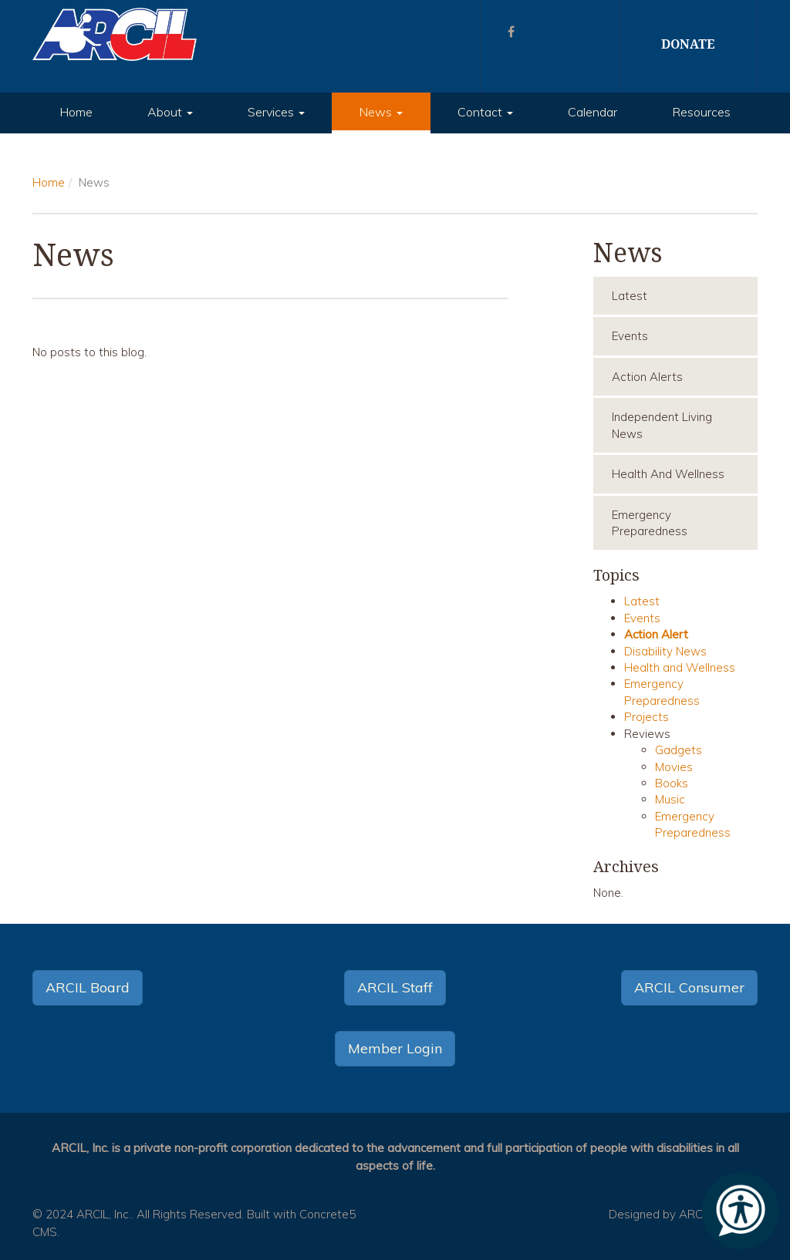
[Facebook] (511, 31)
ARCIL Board (88, 987)
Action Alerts (647, 376)
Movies (674, 767)
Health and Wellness (668, 474)
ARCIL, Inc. (103, 1214)
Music (670, 799)
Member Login (395, 1048)
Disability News (665, 651)
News (381, 112)
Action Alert (656, 634)
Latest (629, 295)
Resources (701, 112)
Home (76, 112)
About (170, 112)
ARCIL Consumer (689, 987)
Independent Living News (662, 424)
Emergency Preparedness (649, 522)
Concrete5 (327, 1214)
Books (671, 783)
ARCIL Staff (395, 987)
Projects (646, 716)
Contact (485, 112)
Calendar (592, 112)
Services (276, 112)
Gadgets (678, 750)
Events (630, 335)
